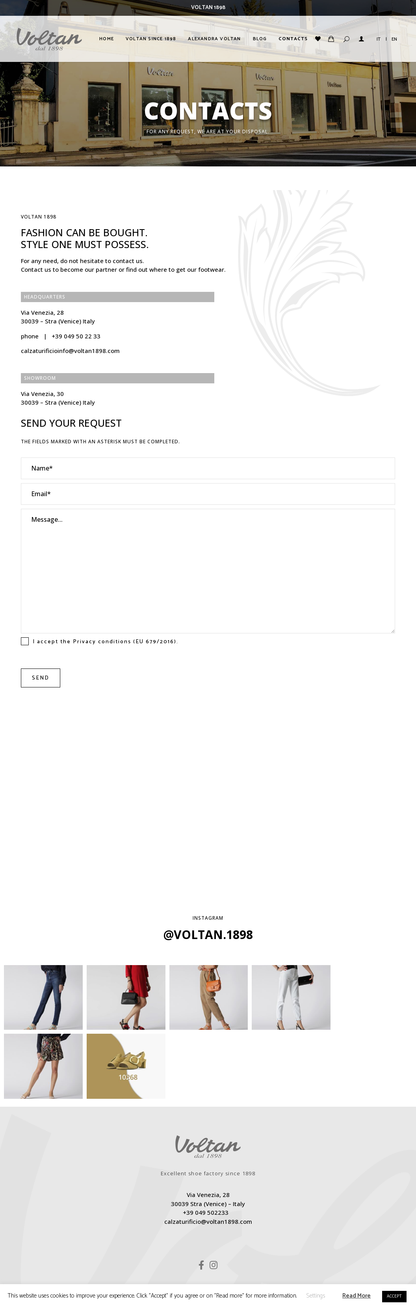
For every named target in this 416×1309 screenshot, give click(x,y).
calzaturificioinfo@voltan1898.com (70, 351)
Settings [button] (315, 1296)
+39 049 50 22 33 (76, 336)
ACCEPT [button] (394, 1296)
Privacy (84, 641)
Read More (356, 1296)
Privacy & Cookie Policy (176, 1225)
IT (379, 39)
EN (394, 39)
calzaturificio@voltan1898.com (208, 1153)
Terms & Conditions (245, 1225)
